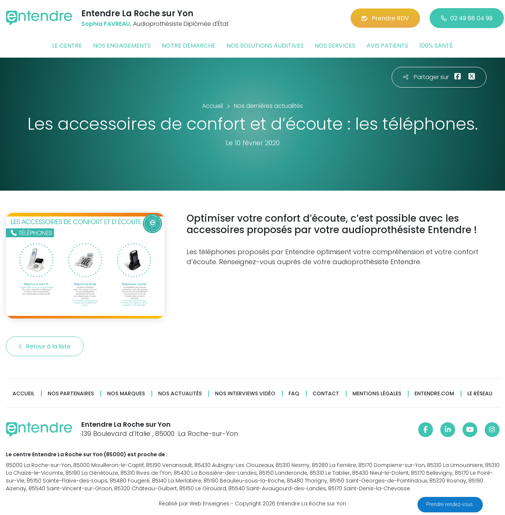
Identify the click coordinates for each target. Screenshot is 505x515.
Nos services (335, 45)
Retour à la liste (44, 346)
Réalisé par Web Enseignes (194, 503)
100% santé (436, 45)
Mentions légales (376, 393)
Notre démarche (188, 45)
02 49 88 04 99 (466, 18)
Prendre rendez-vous (450, 504)
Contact (326, 393)
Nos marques (126, 393)
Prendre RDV (385, 18)
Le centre (67, 45)
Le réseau (479, 393)
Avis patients (387, 45)
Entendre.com (434, 393)
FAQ (294, 393)
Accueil (23, 393)
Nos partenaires (71, 393)
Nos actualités (180, 393)
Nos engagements (122, 45)
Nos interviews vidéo (245, 393)
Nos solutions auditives (265, 45)
